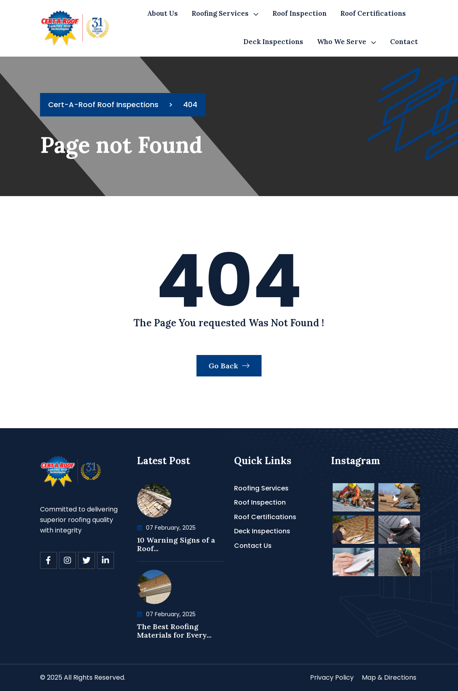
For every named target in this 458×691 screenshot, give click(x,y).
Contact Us (253, 545)
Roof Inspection (299, 13)
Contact (404, 41)
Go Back (229, 365)
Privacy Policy (332, 677)
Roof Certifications (373, 13)
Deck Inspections (273, 41)
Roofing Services (220, 13)
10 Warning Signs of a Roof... (176, 544)
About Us (162, 13)
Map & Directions (389, 677)
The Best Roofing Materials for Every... (174, 631)
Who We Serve (341, 41)
